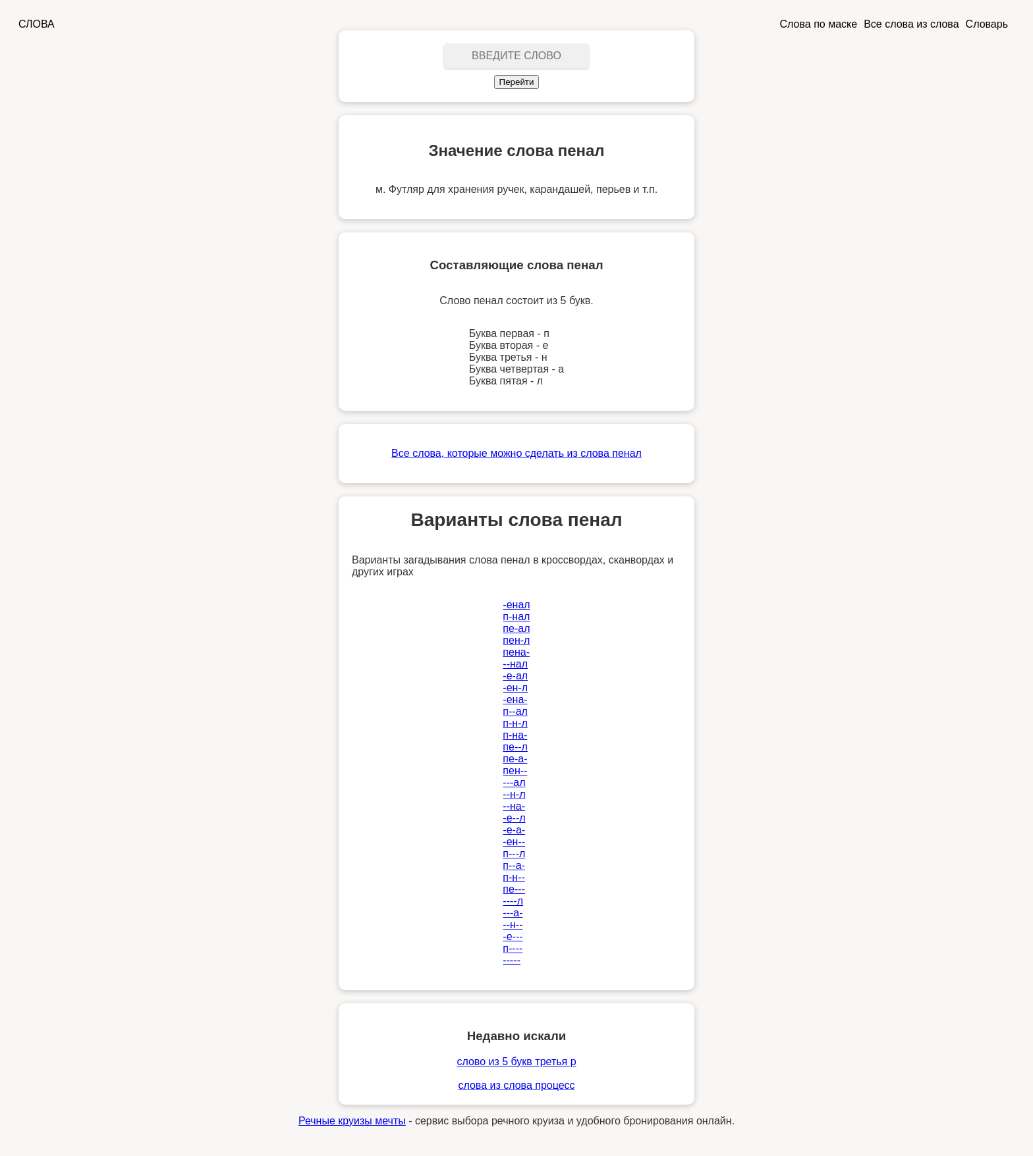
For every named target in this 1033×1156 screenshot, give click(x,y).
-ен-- (514, 841)
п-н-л (515, 723)
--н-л (514, 794)
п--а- (514, 865)
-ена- (515, 699)
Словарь (987, 24)
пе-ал (516, 628)
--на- (514, 806)
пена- (516, 652)
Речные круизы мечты (352, 1120)
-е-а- (514, 829)
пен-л (516, 640)
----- (511, 960)
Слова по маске (819, 24)
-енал (516, 604)
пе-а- (515, 758)
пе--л (515, 746)
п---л (514, 853)
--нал (515, 664)
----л (513, 900)
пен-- (515, 770)
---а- (512, 912)
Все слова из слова (911, 24)
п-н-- (513, 877)
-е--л (514, 818)
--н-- (512, 924)
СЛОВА (36, 24)
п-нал (516, 616)
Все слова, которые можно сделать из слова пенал (516, 453)
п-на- (515, 735)
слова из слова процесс (516, 1085)
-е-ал (515, 675)
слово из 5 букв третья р (516, 1061)
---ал (514, 782)
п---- (512, 948)
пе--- (514, 889)
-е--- (512, 936)
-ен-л (515, 687)
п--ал (515, 711)
